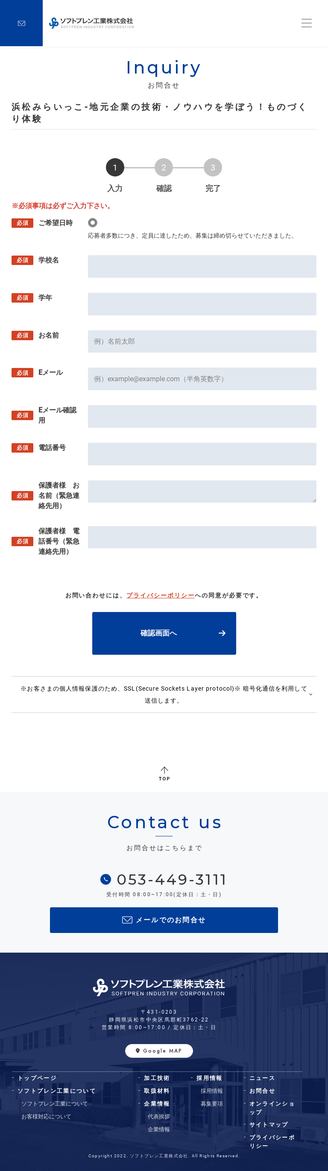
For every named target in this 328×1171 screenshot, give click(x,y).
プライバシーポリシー (160, 595)
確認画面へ (159, 633)
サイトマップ (269, 1124)
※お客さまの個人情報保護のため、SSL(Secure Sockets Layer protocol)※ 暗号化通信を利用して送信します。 (163, 694)
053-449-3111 (172, 880)
